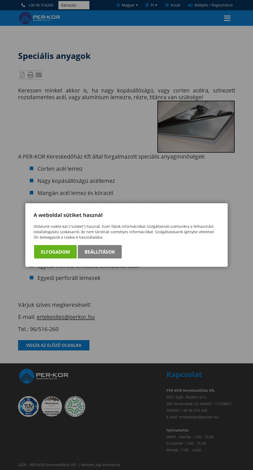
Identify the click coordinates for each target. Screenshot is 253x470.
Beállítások (100, 252)
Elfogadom (55, 252)
